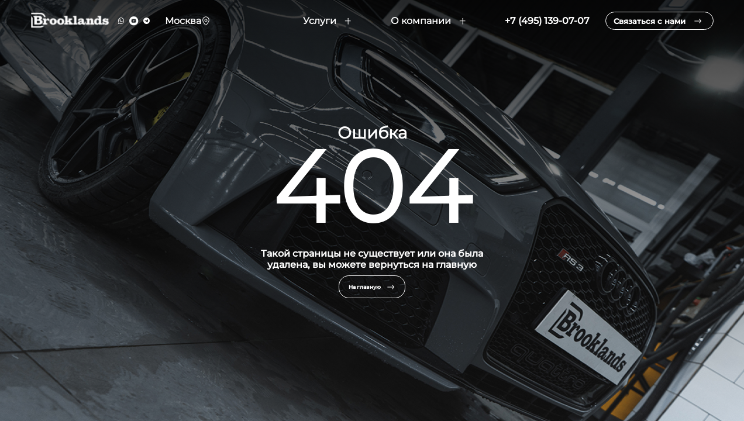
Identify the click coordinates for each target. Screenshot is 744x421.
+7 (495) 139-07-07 (531, 27)
